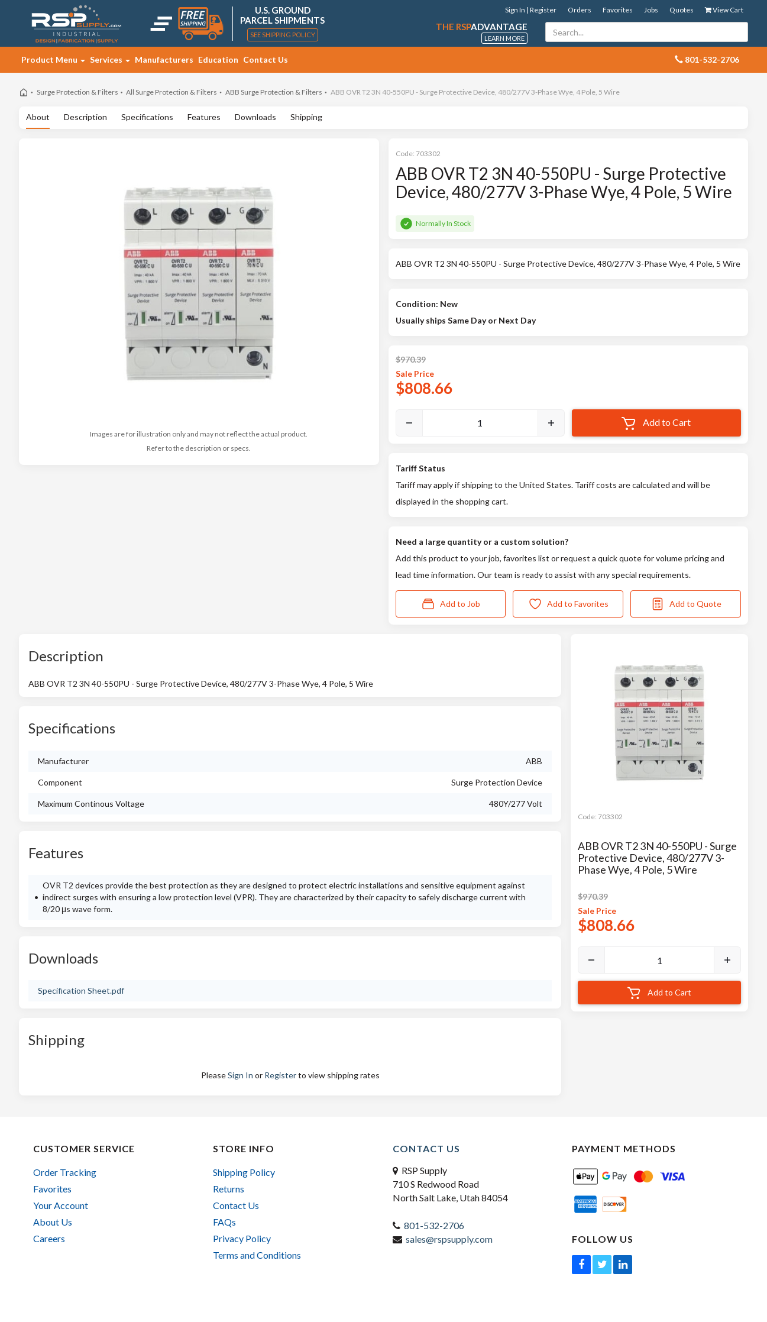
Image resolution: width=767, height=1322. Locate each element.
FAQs (224, 1221)
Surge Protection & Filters (77, 92)
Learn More (504, 38)
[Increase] (551, 423)
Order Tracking (64, 1172)
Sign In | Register (530, 9)
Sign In (240, 1075)
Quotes (681, 9)
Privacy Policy (242, 1238)
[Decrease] (409, 423)
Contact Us (265, 59)
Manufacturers (164, 59)
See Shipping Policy (282, 34)
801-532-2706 (434, 1225)
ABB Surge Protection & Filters (273, 92)
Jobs (651, 9)
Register (280, 1075)
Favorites (618, 9)
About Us (52, 1221)
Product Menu (53, 59)
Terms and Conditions (257, 1254)
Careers (49, 1238)
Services (110, 59)
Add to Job (450, 604)
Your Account (60, 1205)
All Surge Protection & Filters (171, 92)
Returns (228, 1188)
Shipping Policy (244, 1172)
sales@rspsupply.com (449, 1239)
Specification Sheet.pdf (81, 990)
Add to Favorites (568, 604)
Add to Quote (686, 604)
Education (218, 59)
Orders (579, 9)
